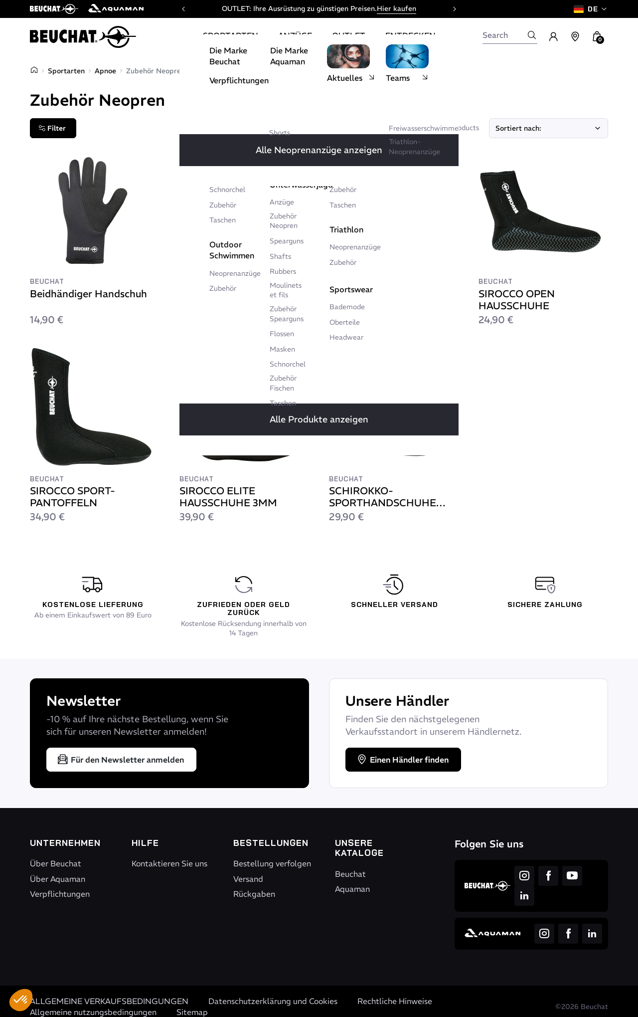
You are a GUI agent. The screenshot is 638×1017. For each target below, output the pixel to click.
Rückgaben (254, 894)
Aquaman (352, 889)
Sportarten (66, 70)
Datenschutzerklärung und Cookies (272, 1001)
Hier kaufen (396, 8)
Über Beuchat (55, 863)
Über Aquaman (57, 879)
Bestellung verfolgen (272, 863)
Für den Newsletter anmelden (120, 760)
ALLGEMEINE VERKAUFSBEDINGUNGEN (109, 1001)
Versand (248, 879)
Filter (52, 128)
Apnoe (105, 70)
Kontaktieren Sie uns (169, 863)
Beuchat (350, 874)
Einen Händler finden (402, 760)
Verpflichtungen (60, 894)
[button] (21, 1000)
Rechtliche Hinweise (394, 1001)
